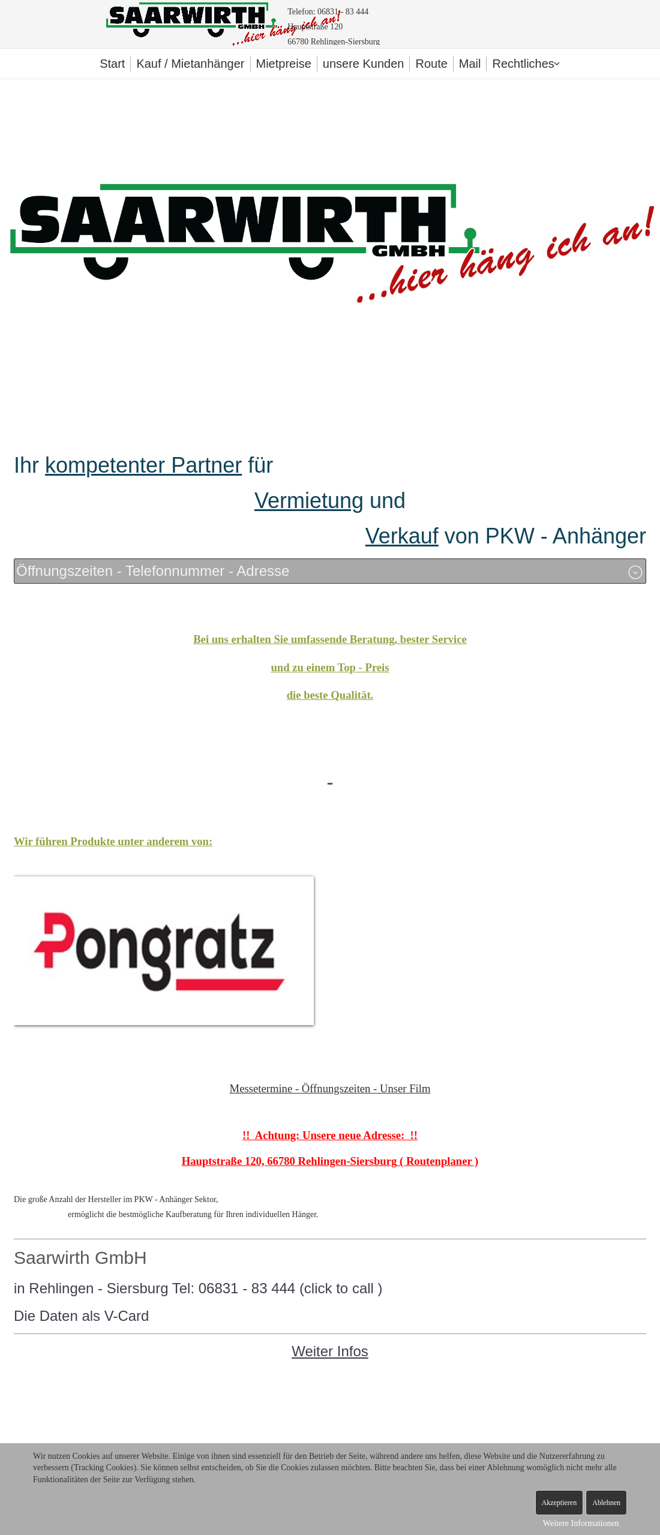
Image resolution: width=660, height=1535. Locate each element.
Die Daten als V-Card (81, 1316)
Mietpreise (283, 63)
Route (431, 63)
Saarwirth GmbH (80, 1257)
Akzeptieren (559, 1502)
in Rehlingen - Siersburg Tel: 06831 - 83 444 (156, 1288)
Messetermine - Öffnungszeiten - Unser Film (330, 1088)
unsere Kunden (363, 63)
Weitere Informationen (581, 1523)
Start (112, 63)
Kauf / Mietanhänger (190, 63)
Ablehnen (606, 1502)
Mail (470, 63)
